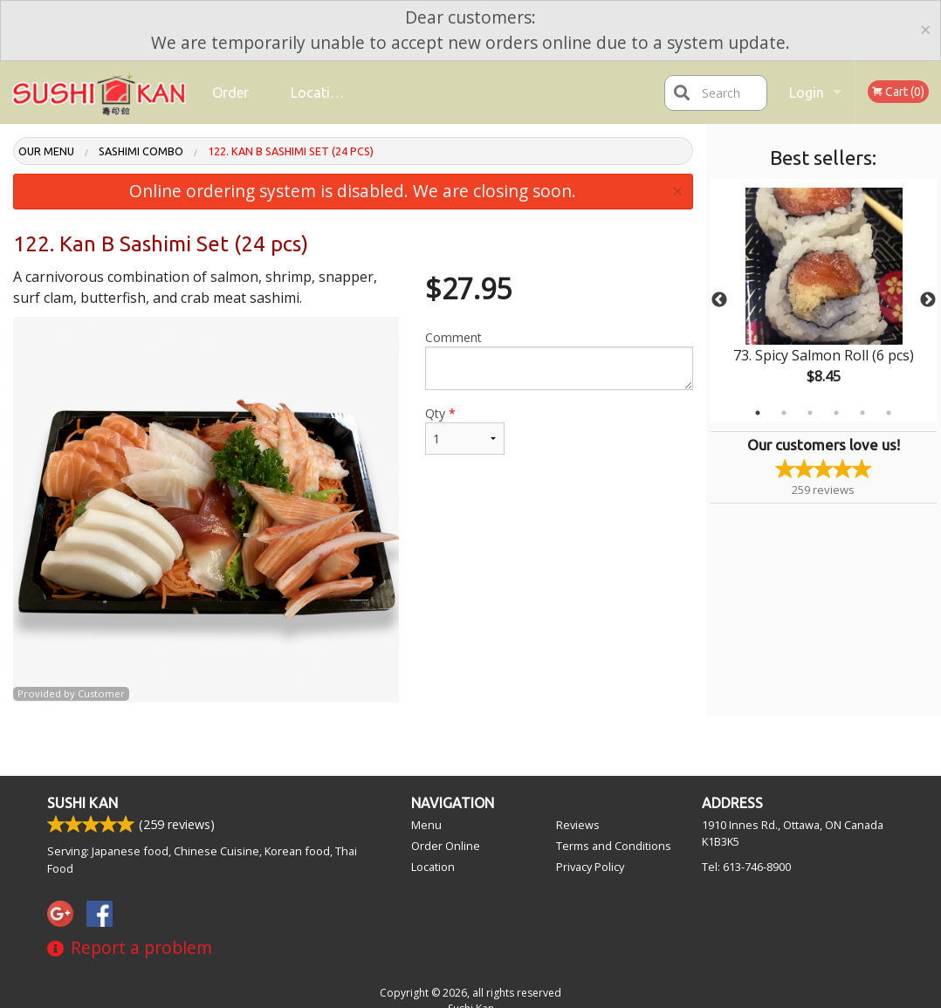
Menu (426, 825)
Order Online (232, 104)
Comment (559, 359)
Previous (719, 300)
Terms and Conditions (613, 846)
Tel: (746, 866)
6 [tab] (888, 413)
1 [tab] (757, 413)
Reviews (578, 825)
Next (928, 300)
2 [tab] (784, 413)
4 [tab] (836, 413)
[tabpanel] (824, 300)
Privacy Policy (590, 866)
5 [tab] (862, 413)
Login (806, 92)
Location (319, 92)
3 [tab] (810, 413)
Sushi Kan (82, 803)
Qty (465, 430)
